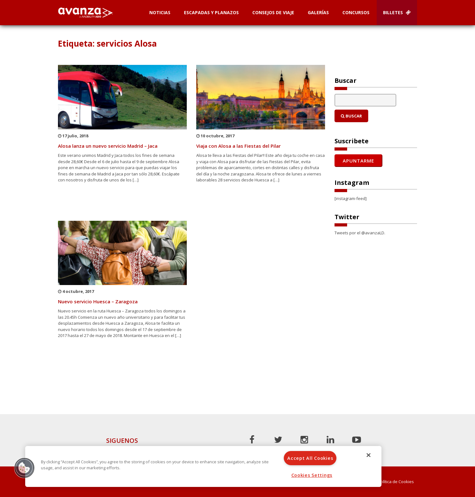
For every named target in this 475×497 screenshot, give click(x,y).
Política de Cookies (396, 481)
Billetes (397, 12)
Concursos (355, 12)
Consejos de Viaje (273, 12)
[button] (24, 468)
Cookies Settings (312, 475)
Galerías (318, 12)
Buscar (351, 116)
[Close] (368, 455)
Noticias (159, 12)
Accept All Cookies (310, 458)
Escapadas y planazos (211, 12)
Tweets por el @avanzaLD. (360, 233)
